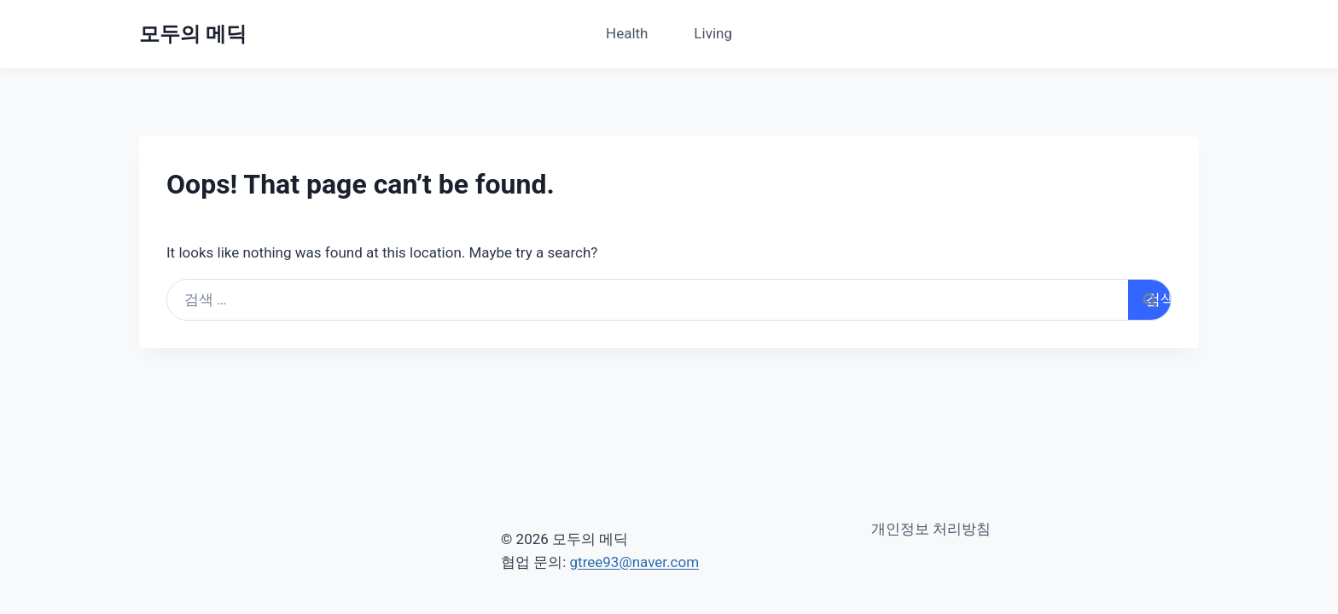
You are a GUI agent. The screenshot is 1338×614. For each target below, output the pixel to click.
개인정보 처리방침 (931, 528)
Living (713, 33)
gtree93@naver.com (635, 562)
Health (627, 33)
